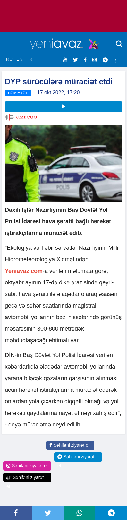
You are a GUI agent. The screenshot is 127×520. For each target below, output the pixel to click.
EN (19, 59)
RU (9, 59)
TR (29, 59)
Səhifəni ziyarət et (69, 445)
